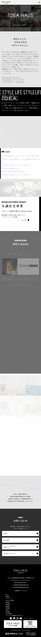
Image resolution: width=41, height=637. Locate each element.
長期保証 (8, 606)
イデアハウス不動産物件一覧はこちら (14, 615)
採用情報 (8, 608)
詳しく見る (24, 220)
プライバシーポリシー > (29, 618)
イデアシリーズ (9, 598)
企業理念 (8, 602)
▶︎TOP (7, 595)
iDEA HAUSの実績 (10, 600)
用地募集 (5, 533)
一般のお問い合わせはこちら (9, 553)
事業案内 (8, 596)
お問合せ (8, 610)
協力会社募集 (6, 540)
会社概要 (8, 604)
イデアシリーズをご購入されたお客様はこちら (9, 546)
